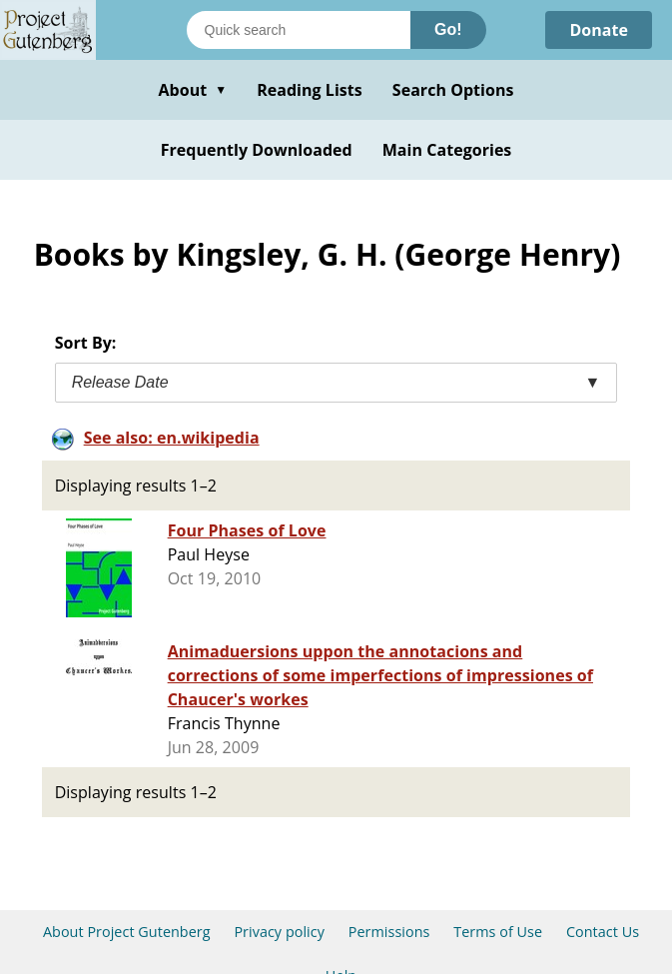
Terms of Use (497, 931)
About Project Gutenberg (127, 931)
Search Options (453, 90)
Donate (598, 30)
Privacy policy (279, 931)
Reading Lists (309, 90)
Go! (448, 29)
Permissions (389, 931)
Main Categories (447, 150)
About (192, 90)
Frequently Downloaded (256, 150)
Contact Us (602, 931)
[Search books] (298, 30)
